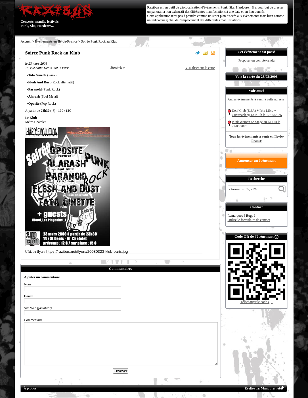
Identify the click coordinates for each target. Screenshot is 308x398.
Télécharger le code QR (256, 302)
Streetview (117, 68)
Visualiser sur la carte (200, 68)
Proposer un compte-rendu (256, 60)
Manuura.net (270, 388)
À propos (30, 388)
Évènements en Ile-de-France (56, 41)
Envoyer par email (205, 52)
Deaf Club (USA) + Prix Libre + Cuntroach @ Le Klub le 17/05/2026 (257, 113)
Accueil (26, 41)
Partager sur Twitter (197, 52)
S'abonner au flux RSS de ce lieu (213, 52)
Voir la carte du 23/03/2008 (256, 76)
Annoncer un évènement (256, 160)
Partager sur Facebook (190, 52)
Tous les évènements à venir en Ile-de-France (256, 138)
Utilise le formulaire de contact (249, 220)
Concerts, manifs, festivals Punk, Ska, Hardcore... (57, 15)
